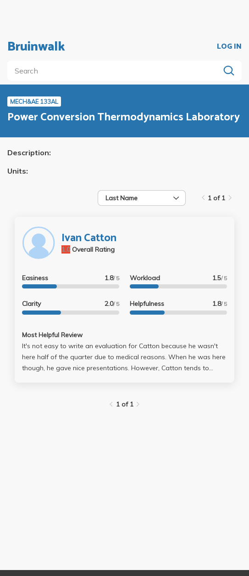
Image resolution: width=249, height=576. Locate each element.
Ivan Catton (88, 238)
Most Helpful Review (52, 335)
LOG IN (229, 47)
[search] (115, 71)
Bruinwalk (36, 47)
